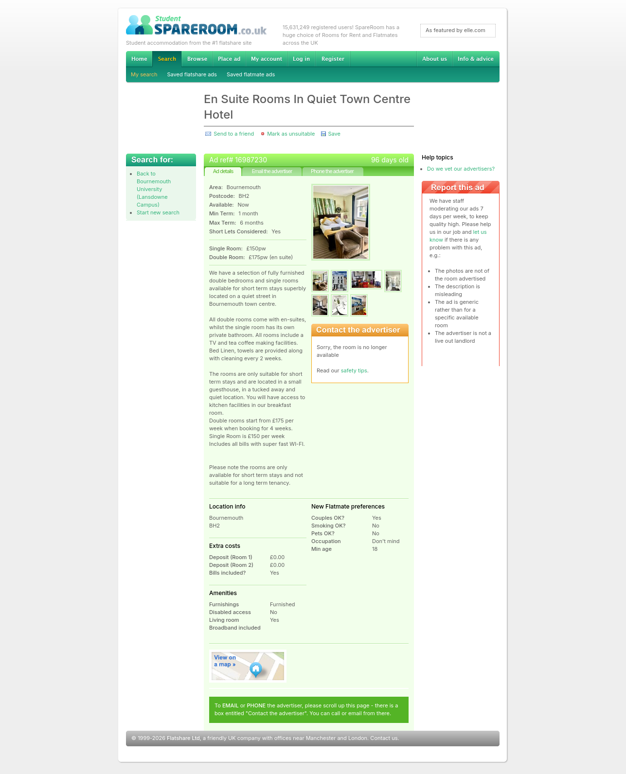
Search (166, 59)
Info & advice (476, 59)
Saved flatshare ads (192, 74)
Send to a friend (234, 133)
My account (266, 59)
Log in (301, 59)
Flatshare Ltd (183, 738)
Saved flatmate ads (251, 74)
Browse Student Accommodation (197, 59)
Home (139, 59)
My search (144, 74)
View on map (248, 666)
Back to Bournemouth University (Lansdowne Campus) (154, 189)
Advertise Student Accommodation (229, 59)
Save (334, 133)
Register (333, 59)
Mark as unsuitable (291, 133)
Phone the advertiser (332, 171)
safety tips (354, 370)
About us (434, 59)
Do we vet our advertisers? (461, 168)
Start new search (158, 212)
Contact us (383, 738)
